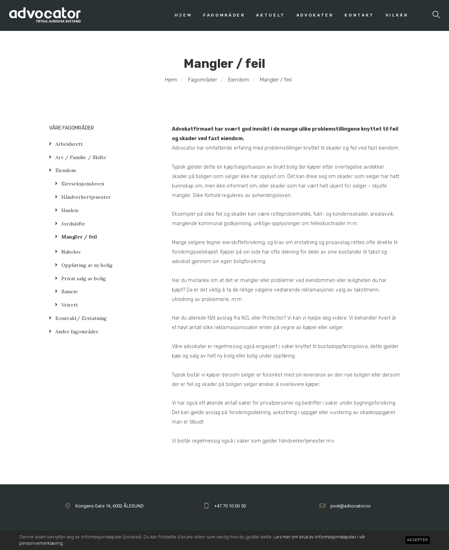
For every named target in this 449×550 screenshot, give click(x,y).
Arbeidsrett (69, 144)
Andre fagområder (77, 331)
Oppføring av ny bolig (87, 265)
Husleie (70, 210)
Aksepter (417, 539)
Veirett (69, 305)
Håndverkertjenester (86, 197)
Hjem (171, 80)
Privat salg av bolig (83, 278)
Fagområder (202, 80)
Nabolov (71, 252)
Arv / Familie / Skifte (80, 157)
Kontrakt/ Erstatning (81, 318)
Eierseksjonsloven (82, 184)
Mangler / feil (79, 237)
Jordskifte (73, 224)
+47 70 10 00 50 (230, 506)
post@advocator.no (350, 506)
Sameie (69, 291)
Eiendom (238, 80)
